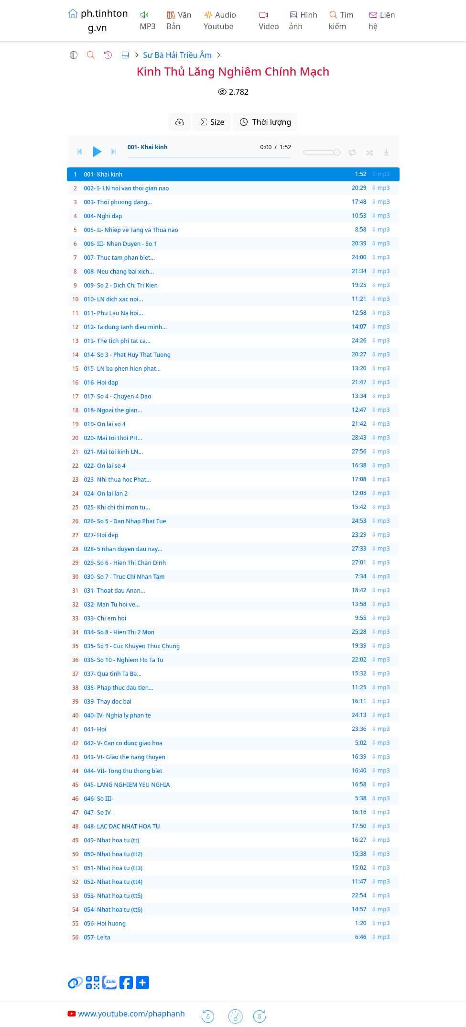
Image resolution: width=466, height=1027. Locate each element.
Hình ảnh (303, 21)
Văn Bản (178, 21)
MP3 (147, 21)
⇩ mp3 (380, 174)
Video (269, 21)
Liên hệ (381, 21)
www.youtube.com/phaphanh (126, 1013)
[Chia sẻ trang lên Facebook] (126, 986)
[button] (73, 55)
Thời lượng (265, 122)
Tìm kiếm (341, 21)
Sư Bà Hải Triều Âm (177, 55)
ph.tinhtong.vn (97, 20)
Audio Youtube (220, 21)
